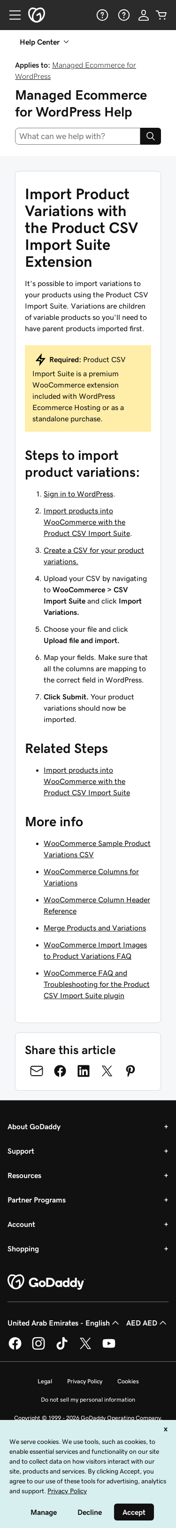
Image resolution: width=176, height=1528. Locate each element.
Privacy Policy (84, 1381)
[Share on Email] (36, 1071)
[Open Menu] (11, 15)
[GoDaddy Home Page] (46, 1282)
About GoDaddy (34, 1126)
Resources (24, 1175)
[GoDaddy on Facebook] (15, 1348)
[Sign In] (144, 15)
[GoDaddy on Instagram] (38, 1348)
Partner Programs (37, 1199)
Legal (45, 1381)
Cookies (128, 1381)
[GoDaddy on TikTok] (61, 1348)
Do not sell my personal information (88, 1399)
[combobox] (77, 136)
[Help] (101, 15)
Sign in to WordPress (78, 493)
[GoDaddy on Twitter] (85, 1348)
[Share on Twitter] (107, 1071)
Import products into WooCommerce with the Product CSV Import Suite (87, 522)
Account (21, 1224)
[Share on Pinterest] (130, 1071)
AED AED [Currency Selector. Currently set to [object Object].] (147, 1322)
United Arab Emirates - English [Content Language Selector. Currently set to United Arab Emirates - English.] (64, 1322)
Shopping (23, 1248)
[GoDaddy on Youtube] (108, 1348)
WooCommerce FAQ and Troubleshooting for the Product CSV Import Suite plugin (97, 984)
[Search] (150, 136)
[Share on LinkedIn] (83, 1071)
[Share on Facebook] (60, 1071)
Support (21, 1151)
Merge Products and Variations (95, 927)
